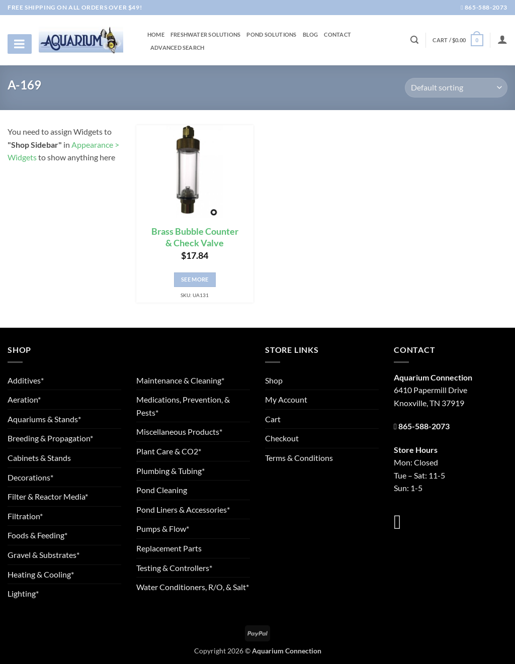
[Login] (502, 39)
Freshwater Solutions (205, 35)
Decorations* (30, 477)
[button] (458, 40)
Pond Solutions (271, 35)
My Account (286, 399)
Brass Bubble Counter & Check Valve (194, 237)
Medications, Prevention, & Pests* (183, 406)
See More (195, 279)
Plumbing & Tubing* (170, 471)
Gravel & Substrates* (43, 554)
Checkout (282, 438)
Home (155, 35)
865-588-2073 (484, 7)
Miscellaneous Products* (179, 431)
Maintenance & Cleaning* (180, 380)
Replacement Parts (169, 548)
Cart (273, 419)
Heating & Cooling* (41, 574)
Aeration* (24, 399)
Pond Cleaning (161, 490)
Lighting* (23, 593)
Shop (274, 380)
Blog (310, 35)
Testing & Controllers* (174, 568)
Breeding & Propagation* (50, 438)
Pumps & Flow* (162, 528)
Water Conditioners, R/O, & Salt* (192, 587)
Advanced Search (177, 48)
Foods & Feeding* (37, 535)
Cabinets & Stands (39, 457)
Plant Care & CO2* (168, 451)
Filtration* (25, 516)
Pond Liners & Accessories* (183, 509)
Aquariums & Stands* (44, 419)
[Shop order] (456, 88)
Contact (337, 35)
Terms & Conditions (299, 457)
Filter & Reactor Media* (48, 496)
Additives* (26, 380)
